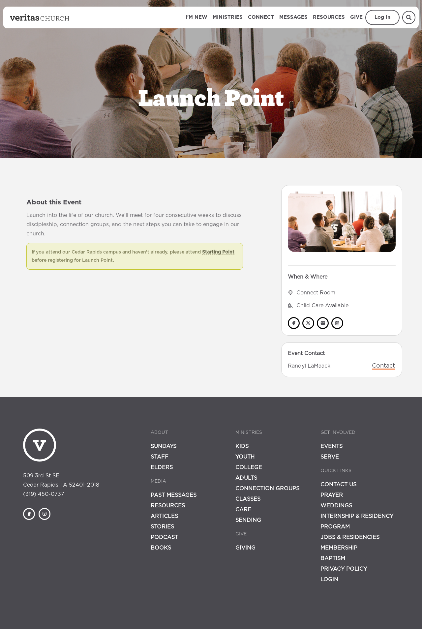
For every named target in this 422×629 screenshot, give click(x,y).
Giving (245, 548)
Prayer (331, 495)
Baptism (332, 558)
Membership (338, 548)
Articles (164, 516)
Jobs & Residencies (349, 537)
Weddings (336, 505)
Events (331, 446)
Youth (245, 457)
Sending (248, 520)
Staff (159, 457)
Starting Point (218, 252)
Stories (162, 526)
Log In (382, 17)
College (248, 467)
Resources (329, 17)
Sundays (163, 446)
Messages (293, 17)
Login (329, 579)
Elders (162, 467)
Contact (383, 366)
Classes (247, 499)
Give (356, 17)
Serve (329, 457)
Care (243, 509)
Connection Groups (267, 488)
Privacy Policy (343, 569)
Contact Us (338, 484)
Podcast (164, 537)
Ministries (228, 17)
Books (161, 548)
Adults (246, 478)
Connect (261, 17)
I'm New (196, 17)
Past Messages (173, 495)
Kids (242, 446)
